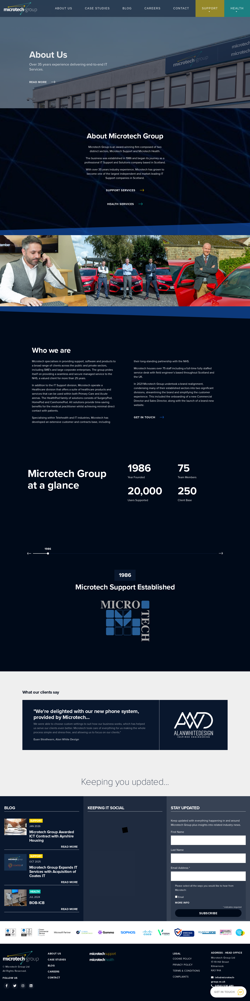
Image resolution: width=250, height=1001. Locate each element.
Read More (42, 82)
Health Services (125, 204)
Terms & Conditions (186, 970)
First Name (177, 832)
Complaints (180, 976)
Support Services (125, 190)
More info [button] (182, 902)
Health (237, 8)
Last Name (177, 850)
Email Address (180, 868)
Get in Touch (149, 417)
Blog (127, 8)
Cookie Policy (182, 958)
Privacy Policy (183, 964)
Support (210, 8)
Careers (153, 8)
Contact (181, 8)
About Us (63, 8)
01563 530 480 (222, 985)
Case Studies (97, 8)
